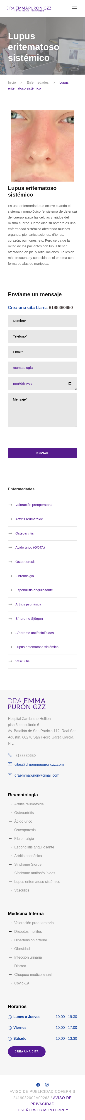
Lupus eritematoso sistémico (36, 647)
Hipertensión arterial (30, 940)
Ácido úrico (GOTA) (30, 547)
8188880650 (61, 307)
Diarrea (20, 966)
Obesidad (22, 949)
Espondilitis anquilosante (34, 590)
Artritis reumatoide (29, 519)
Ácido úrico (23, 821)
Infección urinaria (28, 957)
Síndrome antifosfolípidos (34, 632)
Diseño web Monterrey (42, 1110)
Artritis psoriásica (28, 604)
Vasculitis (22, 661)
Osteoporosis (25, 562)
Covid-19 (21, 983)
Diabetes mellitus (28, 931)
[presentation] (40, 439)
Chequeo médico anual (33, 975)
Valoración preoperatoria (33, 505)
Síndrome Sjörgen (29, 618)
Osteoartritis (24, 533)
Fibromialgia (24, 576)
